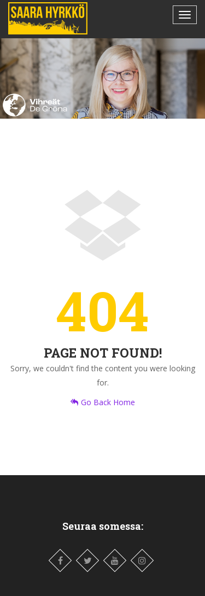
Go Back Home (103, 402)
